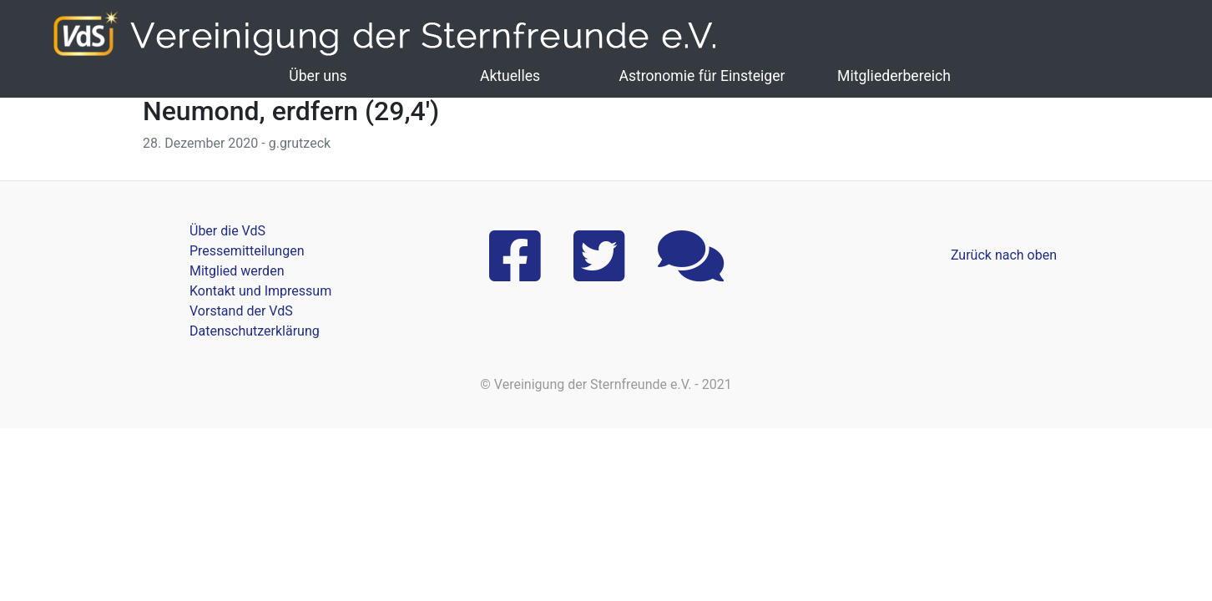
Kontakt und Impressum (260, 291)
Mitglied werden (236, 271)
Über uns (317, 76)
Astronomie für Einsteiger (702, 76)
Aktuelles (510, 76)
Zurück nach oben (1004, 255)
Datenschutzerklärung (254, 331)
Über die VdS (227, 231)
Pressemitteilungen (246, 251)
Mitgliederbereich (894, 76)
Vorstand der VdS (241, 311)
